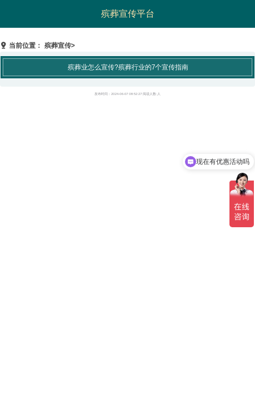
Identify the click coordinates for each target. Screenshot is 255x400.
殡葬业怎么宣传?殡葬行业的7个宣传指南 (128, 67)
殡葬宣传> (59, 45)
